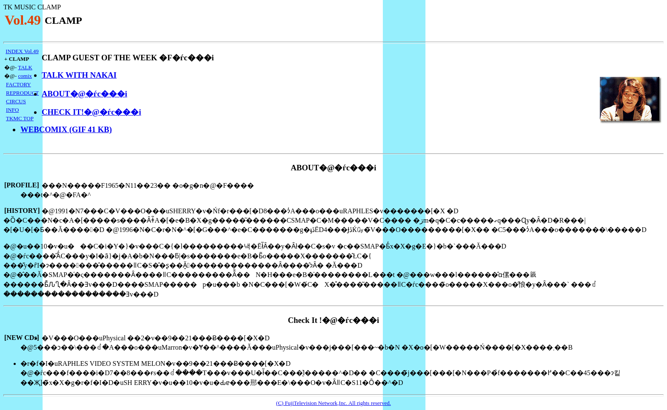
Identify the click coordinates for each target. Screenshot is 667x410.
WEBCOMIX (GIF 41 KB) (66, 129)
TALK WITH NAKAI (79, 75)
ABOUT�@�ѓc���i (84, 93)
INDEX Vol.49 (22, 51)
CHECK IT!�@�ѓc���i (91, 111)
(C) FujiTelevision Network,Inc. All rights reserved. (333, 403)
